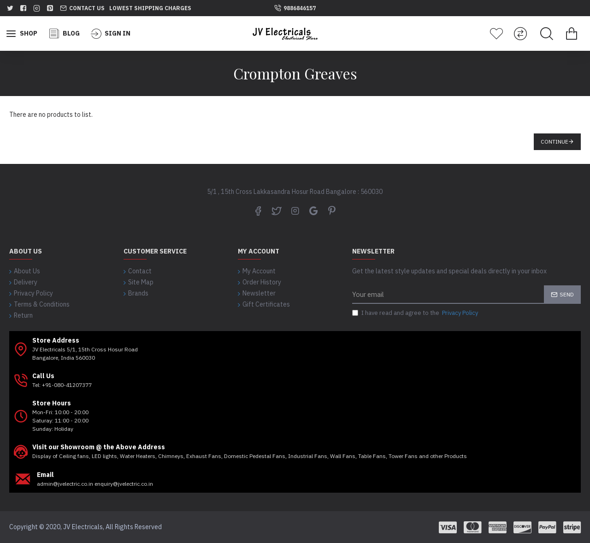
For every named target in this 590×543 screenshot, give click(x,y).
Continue (554, 141)
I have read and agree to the (415, 313)
